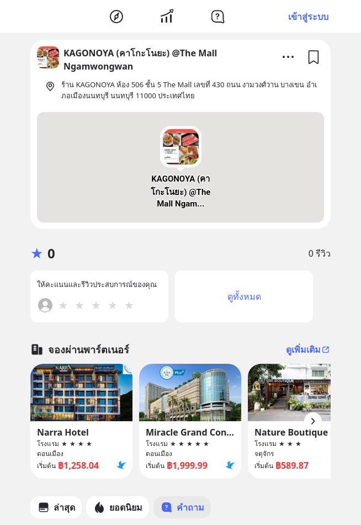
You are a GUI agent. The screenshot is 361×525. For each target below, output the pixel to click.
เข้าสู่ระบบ (308, 16)
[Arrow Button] (313, 421)
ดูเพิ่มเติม (308, 349)
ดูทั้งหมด (244, 296)
